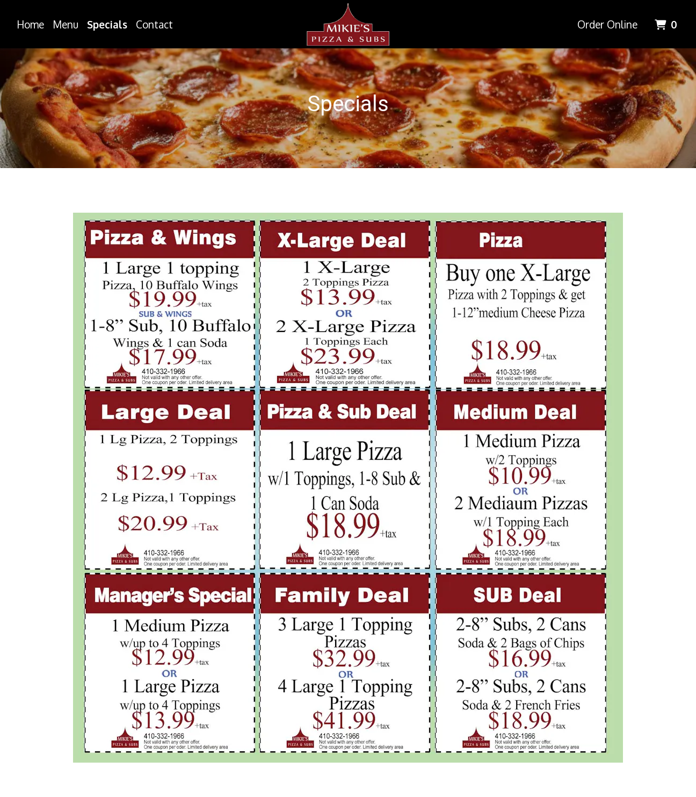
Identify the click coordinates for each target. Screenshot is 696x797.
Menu (65, 24)
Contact (154, 24)
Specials (107, 24)
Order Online (607, 24)
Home (30, 24)
